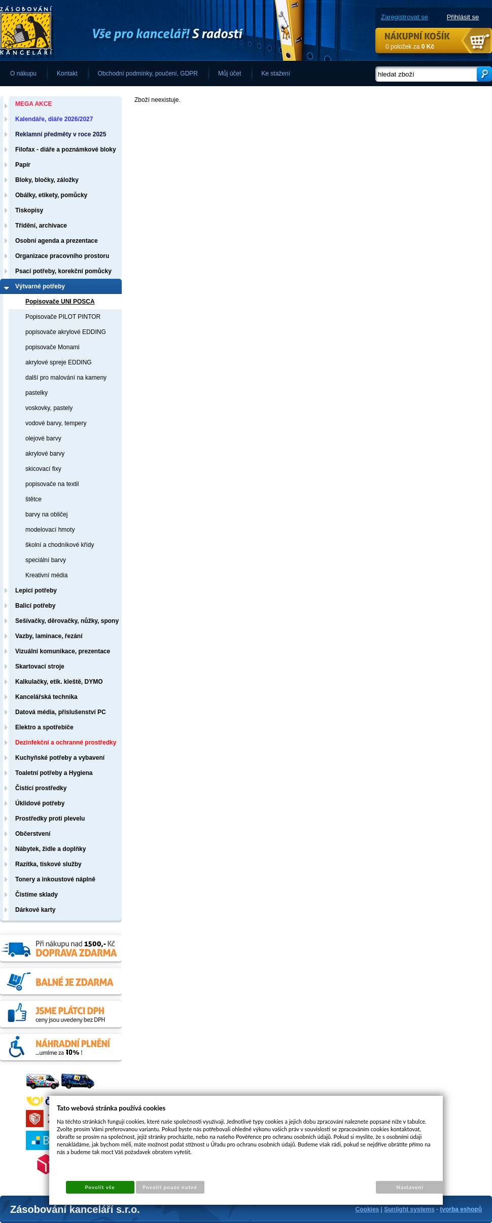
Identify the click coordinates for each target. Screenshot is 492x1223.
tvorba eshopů (461, 1209)
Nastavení (409, 1187)
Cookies (367, 1209)
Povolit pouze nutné (170, 1187)
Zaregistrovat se (404, 17)
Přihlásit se (463, 17)
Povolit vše (100, 1187)
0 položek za (409, 46)
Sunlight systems (409, 1209)
